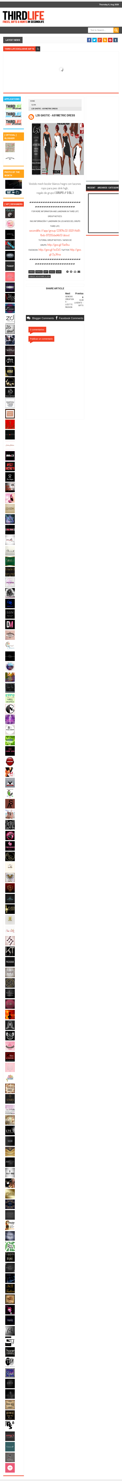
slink (33, 105)
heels (52, 272)
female (39, 272)
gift (45, 272)
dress (31, 272)
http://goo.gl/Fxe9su (58, 244)
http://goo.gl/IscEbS (50, 249)
